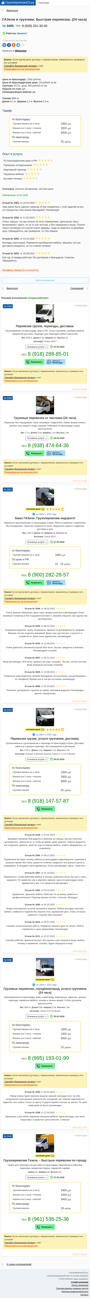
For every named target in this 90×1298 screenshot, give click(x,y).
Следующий (76, 288)
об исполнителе (20, 270)
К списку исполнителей (19, 1264)
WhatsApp (20, 50)
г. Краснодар (43, 3)
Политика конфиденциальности (75, 1292)
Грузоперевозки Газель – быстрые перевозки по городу (44, 1160)
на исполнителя (22, 69)
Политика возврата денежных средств (72, 1288)
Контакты (84, 1295)
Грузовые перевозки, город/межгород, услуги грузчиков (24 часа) (45, 990)
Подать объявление (80, 1285)
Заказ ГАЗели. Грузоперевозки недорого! (45, 518)
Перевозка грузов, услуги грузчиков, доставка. (45, 738)
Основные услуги (35, 347)
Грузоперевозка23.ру (19, 2)
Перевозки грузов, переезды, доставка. (45, 326)
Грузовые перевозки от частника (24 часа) (45, 418)
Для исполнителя (45, 280)
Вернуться (12, 10)
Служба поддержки (79, 1282)
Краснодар (81, 305)
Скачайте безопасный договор (20, 66)
